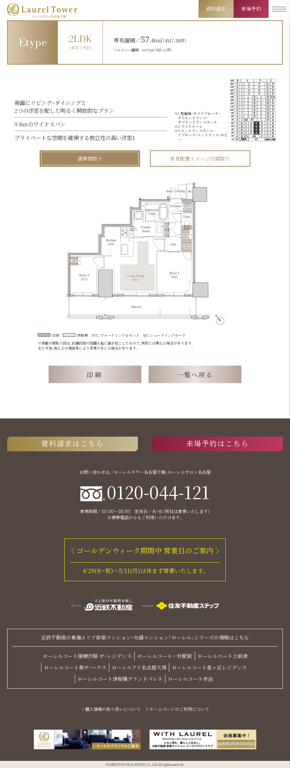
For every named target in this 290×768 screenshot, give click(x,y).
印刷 (95, 374)
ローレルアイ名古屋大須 (139, 667)
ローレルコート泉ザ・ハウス (75, 667)
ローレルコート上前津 (223, 655)
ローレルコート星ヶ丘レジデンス (209, 667)
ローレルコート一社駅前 (164, 655)
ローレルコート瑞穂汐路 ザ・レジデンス (87, 655)
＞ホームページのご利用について (177, 709)
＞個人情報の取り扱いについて (111, 709)
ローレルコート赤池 (190, 678)
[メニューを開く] (279, 9)
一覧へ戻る (195, 374)
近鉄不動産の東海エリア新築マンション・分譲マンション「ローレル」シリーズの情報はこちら (145, 637)
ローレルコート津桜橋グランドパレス (120, 678)
